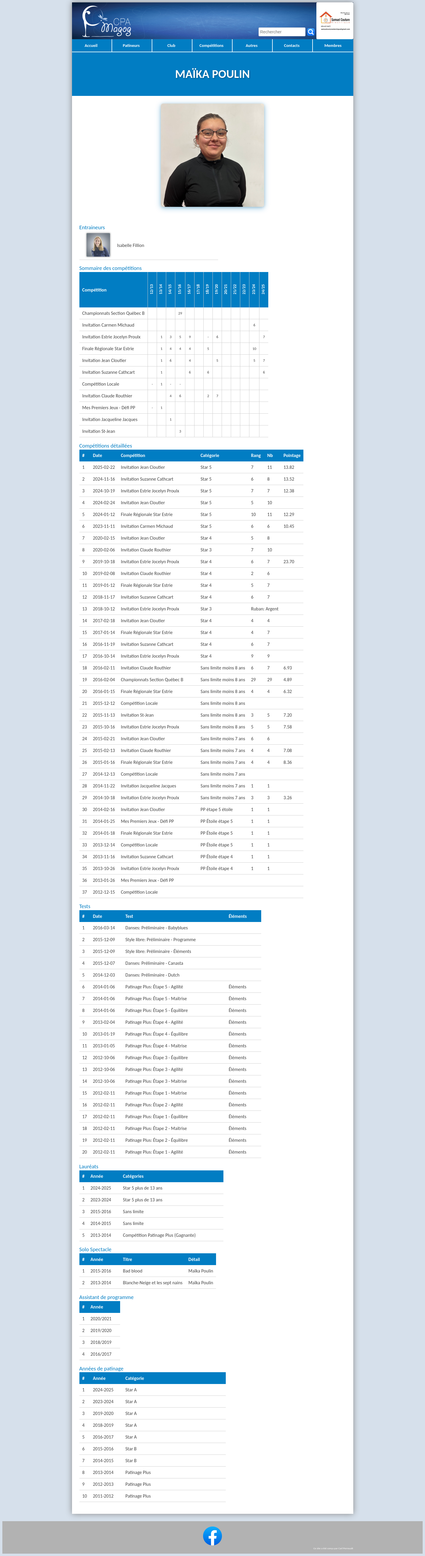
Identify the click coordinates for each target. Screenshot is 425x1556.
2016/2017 (101, 1354)
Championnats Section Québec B (152, 679)
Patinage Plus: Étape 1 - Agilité (154, 1152)
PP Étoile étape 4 (216, 856)
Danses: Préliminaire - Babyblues (156, 928)
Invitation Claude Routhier (146, 550)
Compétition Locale (139, 703)
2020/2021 (101, 1318)
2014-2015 (101, 1223)
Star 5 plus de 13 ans (143, 1188)
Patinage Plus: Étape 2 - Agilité (154, 1105)
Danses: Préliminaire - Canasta (154, 963)
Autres (251, 45)
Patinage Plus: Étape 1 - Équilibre (156, 1116)
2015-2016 (101, 1211)
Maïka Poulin (200, 1271)
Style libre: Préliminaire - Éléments (158, 951)
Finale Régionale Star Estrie (147, 514)
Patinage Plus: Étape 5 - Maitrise (156, 998)
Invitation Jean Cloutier (143, 467)
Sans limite (133, 1211)
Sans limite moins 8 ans (222, 668)
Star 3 (205, 550)
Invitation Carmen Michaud (147, 526)
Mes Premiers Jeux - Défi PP (147, 821)
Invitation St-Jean (137, 715)
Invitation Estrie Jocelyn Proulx (150, 491)
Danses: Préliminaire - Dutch (152, 975)
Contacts (292, 45)
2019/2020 (101, 1330)
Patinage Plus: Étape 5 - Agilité (154, 987)
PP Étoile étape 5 (216, 821)
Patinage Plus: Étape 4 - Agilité (154, 1022)
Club (171, 45)
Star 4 (205, 538)
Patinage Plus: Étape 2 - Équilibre (156, 1140)
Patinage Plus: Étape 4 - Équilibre (156, 1034)
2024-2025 (101, 1188)
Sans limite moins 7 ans (222, 738)
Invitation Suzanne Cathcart (147, 479)
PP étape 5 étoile (216, 809)
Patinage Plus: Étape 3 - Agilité (154, 1069)
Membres (332, 45)
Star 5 (205, 467)
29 (180, 313)
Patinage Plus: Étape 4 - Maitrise (156, 1046)
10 (254, 348)
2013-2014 (101, 1235)
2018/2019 (101, 1342)
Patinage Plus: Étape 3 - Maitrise (156, 1081)
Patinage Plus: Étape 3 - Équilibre (156, 1057)
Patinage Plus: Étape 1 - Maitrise (156, 1093)
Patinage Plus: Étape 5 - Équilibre (156, 1010)
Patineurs (131, 45)
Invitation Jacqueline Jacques (148, 786)
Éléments (237, 987)
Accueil (91, 45)
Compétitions (211, 45)
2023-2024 (101, 1200)
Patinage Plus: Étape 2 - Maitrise (156, 1128)
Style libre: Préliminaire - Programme (160, 939)
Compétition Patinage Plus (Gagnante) (159, 1235)
